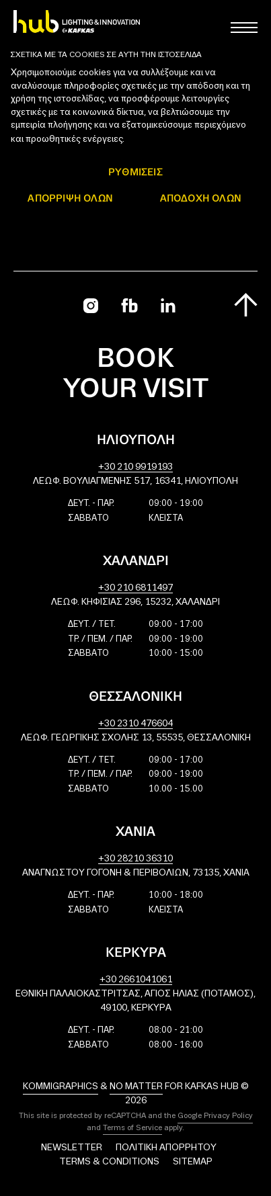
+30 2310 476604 (135, 724)
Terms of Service (132, 1128)
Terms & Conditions (109, 1162)
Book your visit (135, 374)
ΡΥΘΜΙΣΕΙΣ (135, 171)
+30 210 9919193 (135, 467)
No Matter (136, 1086)
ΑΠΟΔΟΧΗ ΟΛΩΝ (200, 198)
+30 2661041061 (136, 980)
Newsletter (71, 1148)
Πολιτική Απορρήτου (166, 1148)
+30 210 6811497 (135, 588)
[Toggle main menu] (244, 27)
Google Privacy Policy (215, 1116)
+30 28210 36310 (135, 859)
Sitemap (192, 1162)
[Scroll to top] (246, 304)
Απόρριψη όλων (70, 198)
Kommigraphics (60, 1086)
